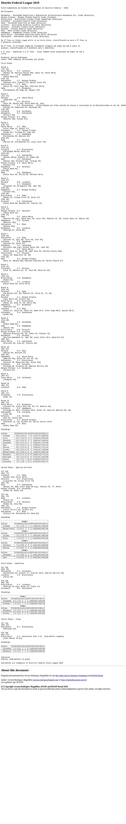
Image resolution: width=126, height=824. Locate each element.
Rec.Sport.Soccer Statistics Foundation (72, 787)
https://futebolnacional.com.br (73, 792)
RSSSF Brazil (97, 787)
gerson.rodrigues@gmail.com (46, 792)
